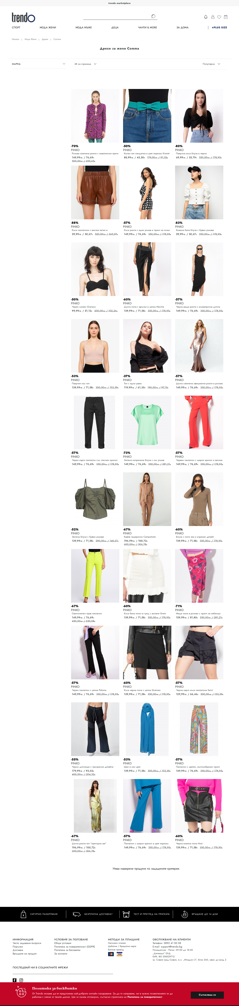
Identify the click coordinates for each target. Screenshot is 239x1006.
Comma (57, 39)
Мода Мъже (84, 27)
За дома (182, 27)
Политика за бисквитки (67, 950)
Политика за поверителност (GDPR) (74, 946)
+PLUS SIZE (219, 27)
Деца (114, 27)
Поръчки (18, 946)
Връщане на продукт (25, 953)
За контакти (60, 953)
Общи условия (62, 943)
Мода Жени (48, 27)
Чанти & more (147, 27)
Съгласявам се (207, 995)
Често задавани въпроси (27, 943)
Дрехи (45, 39)
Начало (15, 39)
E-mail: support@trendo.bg (167, 946)
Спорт (16, 27)
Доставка (18, 950)
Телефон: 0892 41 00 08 (167, 943)
